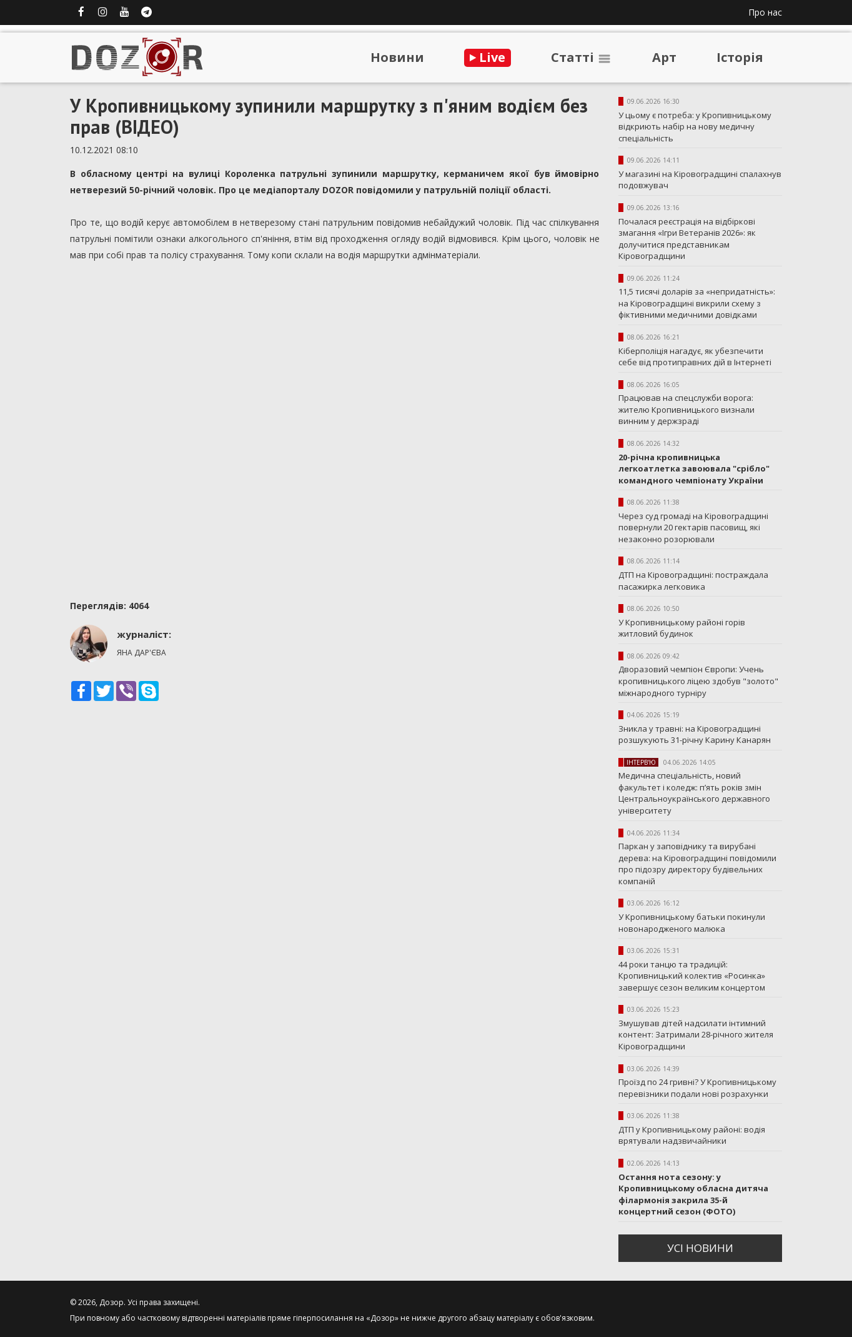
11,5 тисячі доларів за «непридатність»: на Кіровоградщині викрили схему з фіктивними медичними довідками (696, 303)
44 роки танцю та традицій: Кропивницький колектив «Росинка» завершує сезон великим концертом (691, 976)
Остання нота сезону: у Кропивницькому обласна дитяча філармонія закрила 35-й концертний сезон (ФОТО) (693, 1194)
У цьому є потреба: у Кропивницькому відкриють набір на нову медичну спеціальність (694, 126)
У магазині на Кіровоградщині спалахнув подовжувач (699, 179)
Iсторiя (739, 57)
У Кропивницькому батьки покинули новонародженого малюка (691, 922)
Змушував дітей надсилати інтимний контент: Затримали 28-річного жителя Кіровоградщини (695, 1034)
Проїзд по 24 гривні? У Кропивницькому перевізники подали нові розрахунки (697, 1087)
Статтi (581, 57)
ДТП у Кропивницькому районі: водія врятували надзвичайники (691, 1135)
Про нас (765, 12)
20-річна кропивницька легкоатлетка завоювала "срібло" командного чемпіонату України (694, 469)
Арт (664, 57)
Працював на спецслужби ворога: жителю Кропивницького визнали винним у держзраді (686, 409)
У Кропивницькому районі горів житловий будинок (681, 628)
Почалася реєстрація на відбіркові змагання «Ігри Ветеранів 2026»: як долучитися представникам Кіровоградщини (687, 239)
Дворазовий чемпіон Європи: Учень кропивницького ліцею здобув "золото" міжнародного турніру (698, 680)
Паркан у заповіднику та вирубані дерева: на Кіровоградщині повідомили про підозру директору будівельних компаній (697, 863)
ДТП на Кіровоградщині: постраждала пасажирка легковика (693, 580)
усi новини (700, 1248)
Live (487, 57)
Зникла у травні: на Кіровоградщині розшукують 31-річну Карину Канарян (694, 734)
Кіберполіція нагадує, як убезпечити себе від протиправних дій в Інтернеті (694, 356)
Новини (397, 57)
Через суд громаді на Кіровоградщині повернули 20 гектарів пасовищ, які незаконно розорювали (693, 527)
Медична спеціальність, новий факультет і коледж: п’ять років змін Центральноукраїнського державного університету (694, 793)
